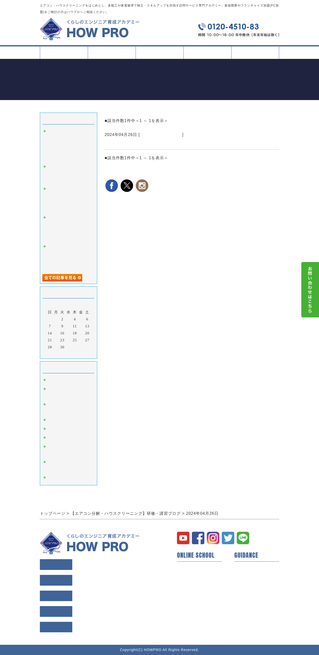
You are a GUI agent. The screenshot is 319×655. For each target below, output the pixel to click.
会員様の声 (244, 575)
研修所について (191, 599)
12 (81, 326)
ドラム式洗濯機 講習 (161, 134)
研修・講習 (57, 380)
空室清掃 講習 (61, 478)
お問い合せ (244, 607)
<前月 (58, 354)
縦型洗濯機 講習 (63, 429)
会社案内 (255, 54)
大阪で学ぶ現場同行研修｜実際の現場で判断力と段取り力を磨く (69, 173)
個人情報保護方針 (250, 599)
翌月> (79, 354)
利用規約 (242, 591)
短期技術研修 (189, 583)
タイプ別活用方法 (159, 54)
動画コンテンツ (191, 591)
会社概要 (242, 583)
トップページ (63, 52)
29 (56, 347)
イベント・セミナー (195, 607)
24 (69, 340)
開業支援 (185, 575)
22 (56, 340)
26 (81, 340)
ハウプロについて (193, 567)
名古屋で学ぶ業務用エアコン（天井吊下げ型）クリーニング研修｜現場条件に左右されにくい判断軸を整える (69, 144)
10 (69, 326)
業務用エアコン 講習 (67, 420)
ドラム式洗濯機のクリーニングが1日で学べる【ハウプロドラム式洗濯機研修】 (189, 143)
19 (81, 333)
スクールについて (112, 54)
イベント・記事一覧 (207, 52)
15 (56, 333)
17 (69, 333)
